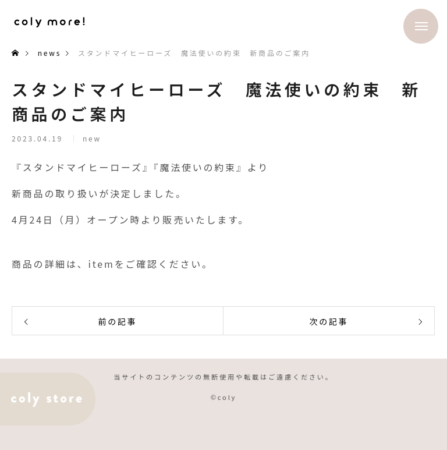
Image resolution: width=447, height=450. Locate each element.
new (92, 142)
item (101, 264)
